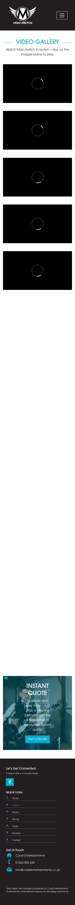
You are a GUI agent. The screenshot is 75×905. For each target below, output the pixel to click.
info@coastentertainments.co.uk (38, 870)
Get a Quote (37, 739)
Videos (15, 805)
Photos (15, 812)
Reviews (16, 833)
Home (15, 798)
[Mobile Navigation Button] (62, 15)
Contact (16, 840)
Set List (15, 819)
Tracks (15, 826)
